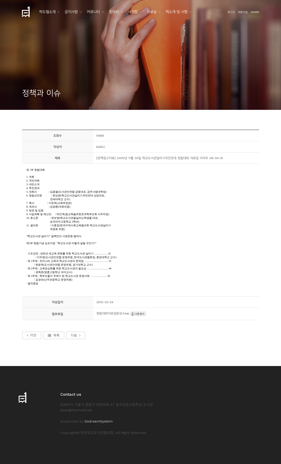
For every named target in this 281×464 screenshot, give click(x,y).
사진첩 (133, 11)
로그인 (231, 12)
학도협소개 (47, 11)
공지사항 (71, 11)
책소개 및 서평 (176, 11)
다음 (75, 335)
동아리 (114, 11)
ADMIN (255, 12)
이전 (31, 335)
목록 (53, 335)
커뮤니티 (93, 11)
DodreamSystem (99, 421)
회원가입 (243, 12)
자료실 (152, 11)
